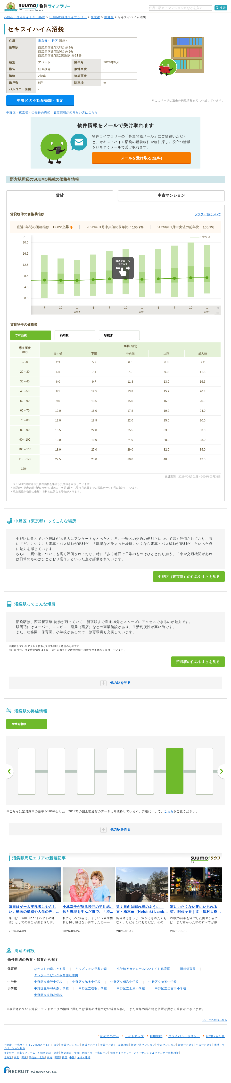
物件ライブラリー (121, 1052)
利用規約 (156, 1036)
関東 (24, 1057)
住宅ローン (101, 1052)
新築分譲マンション (143, 1044)
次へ (221, 771)
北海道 (8, 1057)
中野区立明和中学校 (124, 982)
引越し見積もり (83, 1052)
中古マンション (166, 1044)
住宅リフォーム (26, 1052)
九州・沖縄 (83, 1057)
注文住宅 (9, 1052)
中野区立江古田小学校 (170, 988)
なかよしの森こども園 (50, 968)
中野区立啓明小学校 (93, 988)
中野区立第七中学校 (86, 982)
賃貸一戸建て (108, 1044)
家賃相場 (123, 1044)
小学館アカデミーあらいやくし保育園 (143, 968)
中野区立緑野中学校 (48, 982)
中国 (72, 1057)
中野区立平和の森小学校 (51, 988)
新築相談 (66, 1052)
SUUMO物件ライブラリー (68, 17)
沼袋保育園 (188, 968)
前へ (10, 771)
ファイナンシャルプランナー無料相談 (156, 1052)
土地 (217, 1044)
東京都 (95, 17)
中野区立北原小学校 (131, 988)
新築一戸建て (186, 1044)
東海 (49, 1057)
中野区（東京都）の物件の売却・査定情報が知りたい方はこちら (52, 112)
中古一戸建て (204, 1044)
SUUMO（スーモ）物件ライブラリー (37, 6)
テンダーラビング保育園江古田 (56, 975)
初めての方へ (109, 1036)
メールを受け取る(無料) (141, 158)
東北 (16, 1057)
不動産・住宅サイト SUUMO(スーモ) (26, 1044)
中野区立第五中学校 (162, 982)
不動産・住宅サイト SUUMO (24, 17)
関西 (57, 1057)
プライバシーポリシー (184, 1036)
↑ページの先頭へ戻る (214, 1020)
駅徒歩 (108, 335)
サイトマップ (134, 1036)
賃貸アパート (90, 1044)
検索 (223, 7)
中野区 (109, 17)
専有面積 (21, 335)
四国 (64, 1057)
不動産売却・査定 (48, 1052)
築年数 (64, 335)
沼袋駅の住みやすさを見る (198, 662)
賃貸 (56, 1044)
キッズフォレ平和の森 (91, 968)
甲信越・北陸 (37, 1057)
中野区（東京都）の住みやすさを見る (189, 577)
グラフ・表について (208, 214)
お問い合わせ (215, 1036)
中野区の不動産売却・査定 (40, 100)
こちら (168, 811)
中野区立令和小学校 (48, 995)
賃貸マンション (70, 1044)
